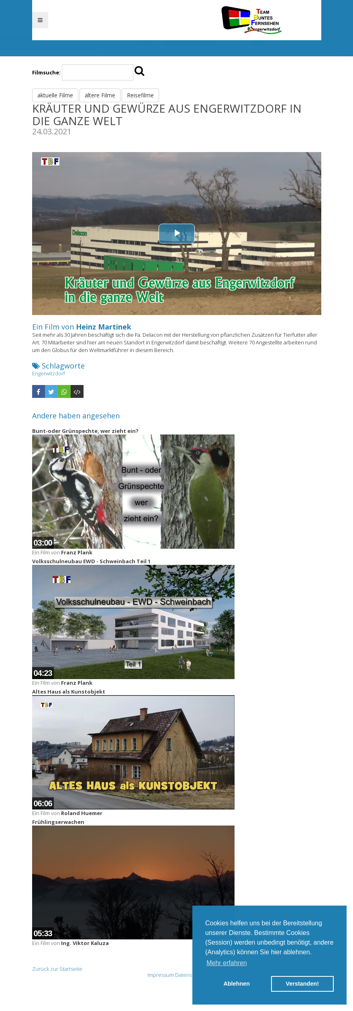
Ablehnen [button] (236, 983)
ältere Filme (100, 95)
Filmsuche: (46, 72)
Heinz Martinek (103, 327)
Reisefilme (140, 95)
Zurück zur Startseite (57, 968)
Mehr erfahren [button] (226, 963)
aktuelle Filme (55, 95)
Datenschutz (190, 974)
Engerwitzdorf (48, 373)
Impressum (160, 974)
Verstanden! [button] (302, 983)
